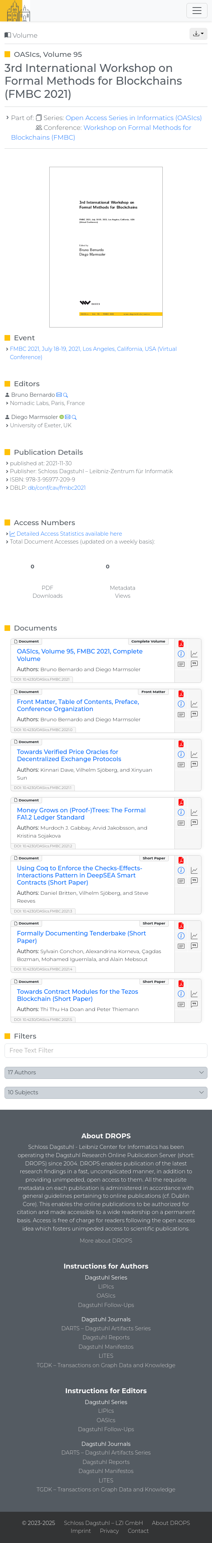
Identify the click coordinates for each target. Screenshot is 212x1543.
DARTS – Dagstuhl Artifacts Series (106, 1328)
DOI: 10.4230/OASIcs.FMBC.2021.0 (43, 730)
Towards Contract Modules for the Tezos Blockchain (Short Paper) (77, 995)
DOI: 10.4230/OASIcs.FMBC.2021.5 (43, 1019)
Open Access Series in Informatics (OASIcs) (133, 118)
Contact (138, 1531)
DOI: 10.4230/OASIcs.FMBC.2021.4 (43, 969)
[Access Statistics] (194, 654)
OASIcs (106, 1295)
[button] (198, 34)
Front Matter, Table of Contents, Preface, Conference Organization (78, 705)
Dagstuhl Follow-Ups (106, 1305)
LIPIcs (106, 1286)
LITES (105, 1356)
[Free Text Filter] (106, 1050)
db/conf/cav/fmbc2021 (57, 487)
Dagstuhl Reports (106, 1337)
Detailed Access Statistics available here (66, 533)
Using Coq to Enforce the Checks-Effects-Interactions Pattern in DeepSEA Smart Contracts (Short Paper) (79, 875)
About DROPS (171, 1523)
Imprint (81, 1531)
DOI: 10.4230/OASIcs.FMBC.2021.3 (43, 911)
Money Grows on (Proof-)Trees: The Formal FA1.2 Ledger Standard (81, 814)
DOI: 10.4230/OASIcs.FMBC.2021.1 (42, 788)
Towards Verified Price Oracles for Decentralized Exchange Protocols (69, 755)
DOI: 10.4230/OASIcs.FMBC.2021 (42, 679)
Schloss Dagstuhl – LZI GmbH (103, 1523)
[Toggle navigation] (196, 10)
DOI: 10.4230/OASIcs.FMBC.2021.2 (43, 846)
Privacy (109, 1531)
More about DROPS (106, 1240)
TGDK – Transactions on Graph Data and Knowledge (105, 1365)
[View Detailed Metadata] (181, 654)
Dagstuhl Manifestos (106, 1346)
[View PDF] (181, 644)
